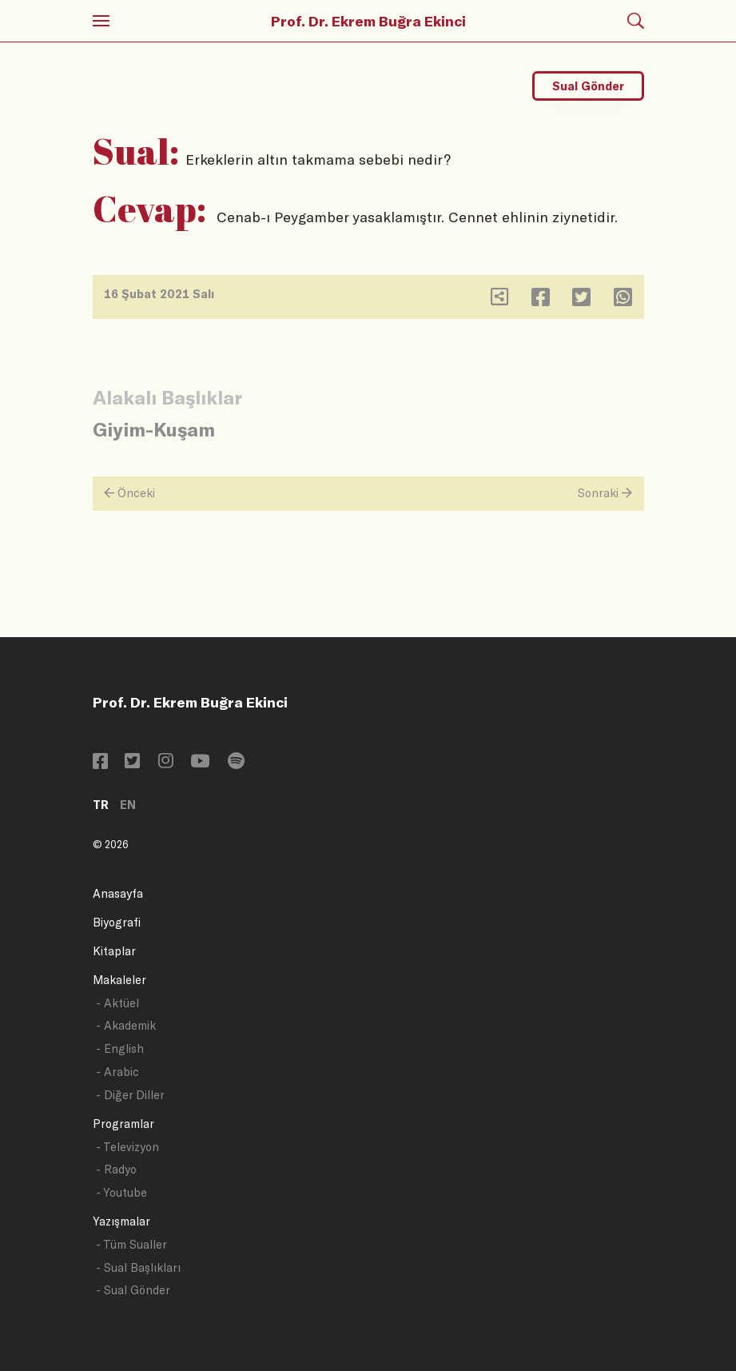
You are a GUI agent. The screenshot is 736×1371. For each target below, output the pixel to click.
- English (120, 1048)
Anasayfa (118, 893)
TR (101, 804)
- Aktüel (117, 1003)
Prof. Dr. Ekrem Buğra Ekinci (368, 21)
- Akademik (126, 1025)
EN (128, 804)
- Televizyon (127, 1147)
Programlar (123, 1123)
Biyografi (117, 922)
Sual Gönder (588, 86)
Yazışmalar (121, 1221)
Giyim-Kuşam (154, 428)
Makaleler (119, 979)
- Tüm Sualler (131, 1244)
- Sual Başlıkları (138, 1267)
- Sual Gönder (133, 1290)
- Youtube (121, 1192)
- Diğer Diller (130, 1095)
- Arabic (117, 1071)
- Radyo (116, 1169)
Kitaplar (114, 951)
